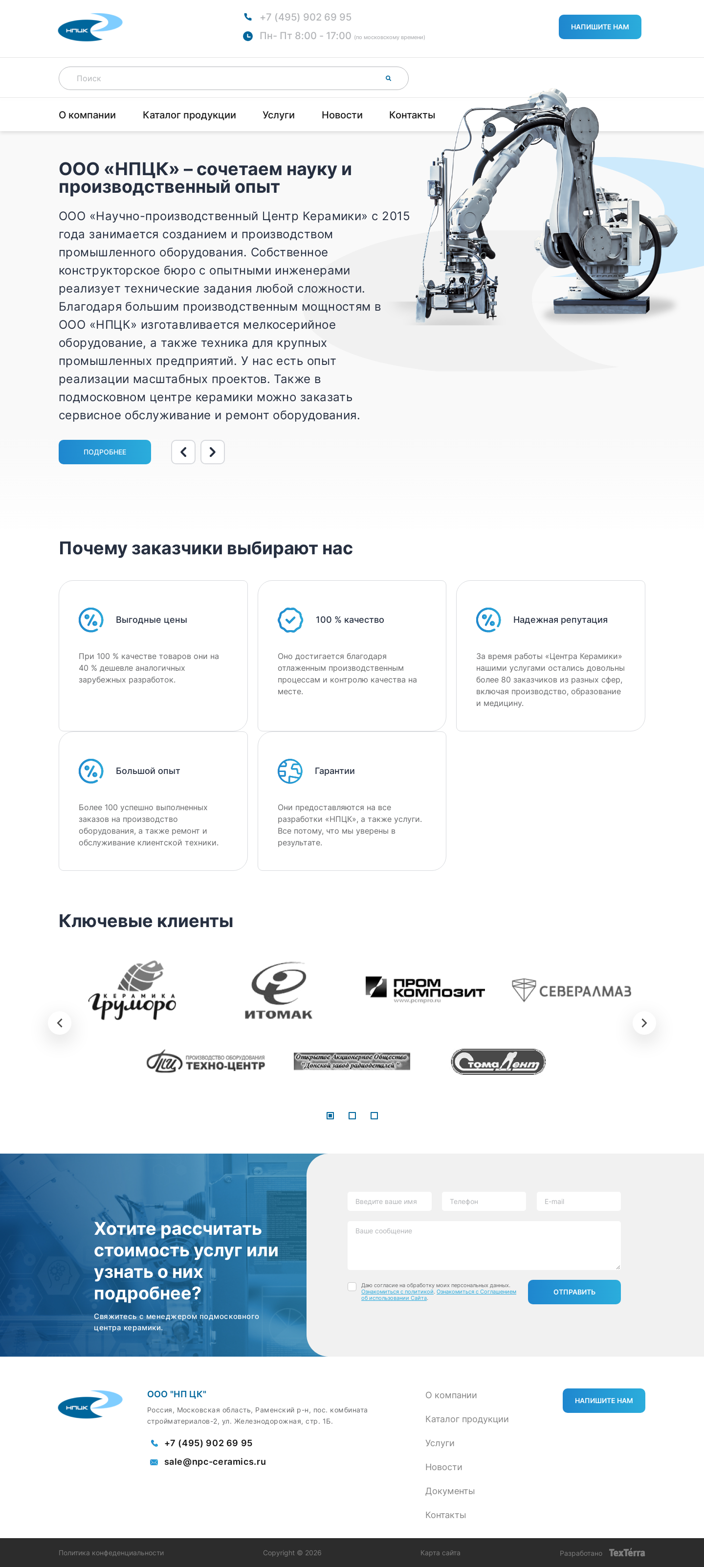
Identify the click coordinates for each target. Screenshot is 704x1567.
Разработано (602, 1552)
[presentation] (59, 1023)
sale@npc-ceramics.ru (215, 1461)
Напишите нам (600, 27)
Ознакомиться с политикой (397, 1291)
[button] (330, 1116)
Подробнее (105, 452)
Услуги (279, 115)
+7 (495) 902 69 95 (306, 17)
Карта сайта (440, 1553)
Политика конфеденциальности (111, 1553)
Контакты (412, 115)
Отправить (574, 1292)
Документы (450, 1491)
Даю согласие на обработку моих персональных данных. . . (438, 1291)
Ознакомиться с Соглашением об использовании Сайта (438, 1294)
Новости (342, 115)
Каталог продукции (189, 115)
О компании (87, 115)
